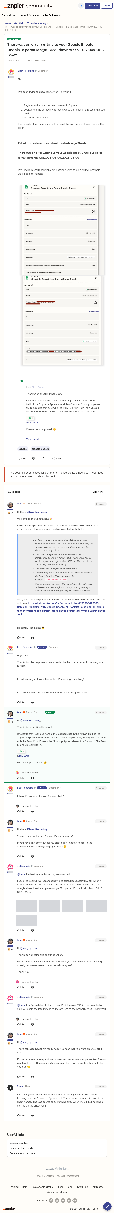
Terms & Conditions (44, 1175)
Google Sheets (40, 448)
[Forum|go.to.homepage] (29, 6)
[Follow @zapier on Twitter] (68, 1200)
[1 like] (27, 772)
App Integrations (57, 1191)
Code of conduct (19, 1142)
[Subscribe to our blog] (63, 1200)
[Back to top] (110, 1171)
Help (24, 1186)
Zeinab (20, 1085)
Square (23, 448)
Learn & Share (29, 15)
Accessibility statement (68, 1175)
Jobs (69, 1186)
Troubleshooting (36, 23)
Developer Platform (42, 1186)
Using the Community (21, 1147)
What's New (52, 15)
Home (8, 23)
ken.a (20, 503)
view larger (33, 422)
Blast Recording (26, 70)
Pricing (14, 1186)
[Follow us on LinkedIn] (57, 1200)
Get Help (8, 15)
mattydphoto (23, 865)
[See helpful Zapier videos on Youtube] (74, 1200)
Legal (96, 1208)
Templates (97, 1186)
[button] (92, 6)
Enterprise (82, 1186)
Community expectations (24, 1152)
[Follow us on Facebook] (51, 1200)
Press (60, 1186)
